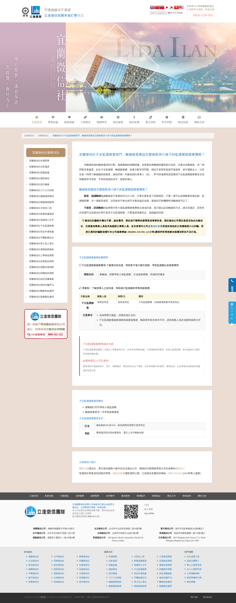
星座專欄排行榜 (193, 578)
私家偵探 (49, 496)
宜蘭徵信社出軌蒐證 (39, 166)
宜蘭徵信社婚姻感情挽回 (41, 196)
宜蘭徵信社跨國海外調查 (41, 273)
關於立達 (84, 468)
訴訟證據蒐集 (164, 573)
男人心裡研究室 (193, 565)
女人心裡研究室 (193, 569)
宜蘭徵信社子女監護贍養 (41, 226)
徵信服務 (118, 120)
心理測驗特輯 (192, 573)
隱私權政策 (207, 597)
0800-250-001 (203, 15)
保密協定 (156, 496)
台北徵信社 (32, 561)
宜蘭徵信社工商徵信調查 (41, 255)
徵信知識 (183, 120)
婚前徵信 (111, 569)
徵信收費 (134, 120)
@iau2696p (149, 513)
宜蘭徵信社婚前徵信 (39, 178)
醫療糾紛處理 (164, 582)
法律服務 (80, 496)
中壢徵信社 (32, 573)
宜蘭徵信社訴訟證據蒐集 (41, 279)
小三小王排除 (113, 578)
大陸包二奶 (138, 556)
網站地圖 (194, 597)
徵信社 (179, 468)
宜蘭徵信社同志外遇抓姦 (41, 231)
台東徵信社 (83, 565)
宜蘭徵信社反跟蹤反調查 (41, 261)
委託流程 (150, 120)
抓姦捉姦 (111, 565)
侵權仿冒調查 (164, 565)
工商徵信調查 (164, 556)
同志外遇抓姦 (139, 573)
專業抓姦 (53, 120)
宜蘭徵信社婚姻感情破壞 (41, 202)
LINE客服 (232, 312)
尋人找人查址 (139, 582)
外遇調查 (111, 556)
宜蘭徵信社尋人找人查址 (41, 243)
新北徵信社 (32, 565)
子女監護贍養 (139, 569)
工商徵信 (85, 120)
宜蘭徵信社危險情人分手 (41, 220)
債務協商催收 (139, 586)
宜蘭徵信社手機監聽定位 (41, 237)
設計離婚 (111, 573)
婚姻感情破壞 (113, 586)
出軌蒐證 (111, 561)
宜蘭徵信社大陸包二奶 (40, 208)
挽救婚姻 (69, 120)
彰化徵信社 (57, 565)
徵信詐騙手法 (164, 578)
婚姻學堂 (102, 120)
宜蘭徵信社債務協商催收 (41, 249)
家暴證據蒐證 (139, 561)
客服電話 (232, 285)
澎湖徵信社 (83, 578)
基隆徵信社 (32, 556)
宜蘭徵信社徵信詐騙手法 (41, 285)
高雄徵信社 (57, 582)
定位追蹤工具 (192, 556)
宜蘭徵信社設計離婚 (39, 184)
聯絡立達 (199, 120)
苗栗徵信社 (32, 582)
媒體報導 (95, 496)
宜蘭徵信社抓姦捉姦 (39, 172)
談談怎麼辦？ (192, 561)
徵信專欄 (190, 582)
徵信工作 (171, 496)
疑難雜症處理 (164, 586)
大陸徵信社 (83, 573)
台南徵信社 (57, 578)
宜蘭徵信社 (83, 561)
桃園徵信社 (32, 569)
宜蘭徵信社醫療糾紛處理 (41, 291)
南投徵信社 (57, 569)
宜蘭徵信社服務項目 (45, 152)
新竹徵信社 (32, 578)
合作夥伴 (110, 496)
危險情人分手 (139, 565)
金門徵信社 (83, 582)
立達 (29, 135)
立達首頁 (34, 496)
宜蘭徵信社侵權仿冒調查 (41, 267)
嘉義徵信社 (57, 573)
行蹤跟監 (64, 496)
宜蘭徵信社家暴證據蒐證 (41, 214)
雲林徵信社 (57, 561)
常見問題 (167, 120)
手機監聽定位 (139, 578)
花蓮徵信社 (83, 569)
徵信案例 (125, 496)
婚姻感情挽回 (113, 582)
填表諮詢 (187, 496)
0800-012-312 (93, 516)
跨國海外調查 (164, 569)
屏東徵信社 (83, 556)
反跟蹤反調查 (164, 561)
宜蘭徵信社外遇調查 (39, 160)
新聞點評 (141, 496)
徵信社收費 (157, 226)
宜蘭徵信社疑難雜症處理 (41, 297)
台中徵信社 (57, 556)
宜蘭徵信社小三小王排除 (41, 190)
